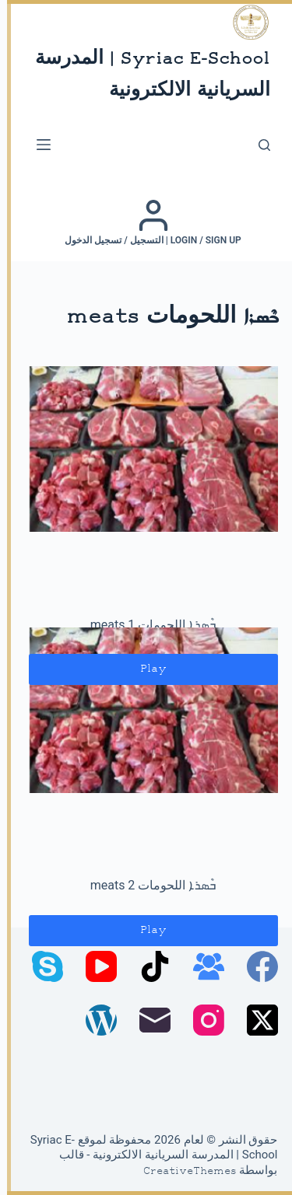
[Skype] (40, 966)
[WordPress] (94, 1020)
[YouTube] (94, 966)
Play (146, 669)
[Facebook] (255, 966)
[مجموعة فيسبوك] (201, 966)
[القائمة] (37, 145)
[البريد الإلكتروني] (148, 1020)
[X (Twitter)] (255, 1020)
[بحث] (257, 145)
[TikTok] (148, 966)
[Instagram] (201, 1020)
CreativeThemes (183, 1171)
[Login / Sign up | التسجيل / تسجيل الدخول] (146, 222)
